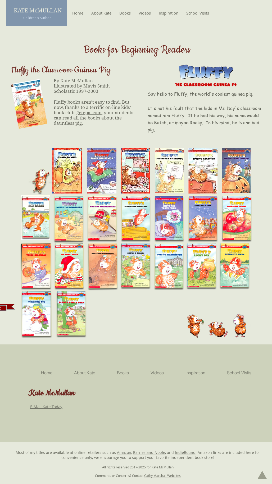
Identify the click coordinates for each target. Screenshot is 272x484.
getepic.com (89, 112)
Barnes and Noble (149, 452)
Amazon (124, 452)
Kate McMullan (51, 393)
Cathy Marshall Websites (162, 475)
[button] (125, 13)
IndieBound (185, 452)
